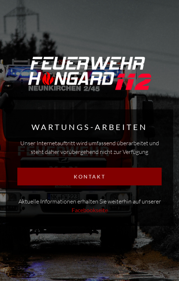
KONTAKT (90, 176)
